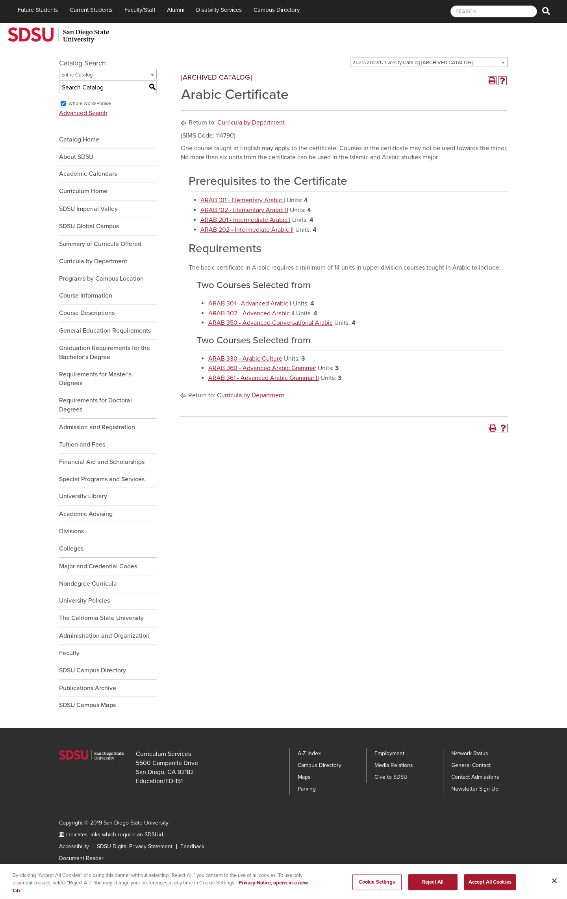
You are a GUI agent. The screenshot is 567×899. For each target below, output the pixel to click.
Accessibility (74, 846)
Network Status (469, 753)
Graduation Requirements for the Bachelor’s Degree (104, 352)
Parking (307, 788)
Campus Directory (277, 9)
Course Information (85, 296)
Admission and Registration (97, 427)
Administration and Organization (104, 636)
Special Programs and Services (102, 479)
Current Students (91, 9)
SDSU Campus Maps (87, 705)
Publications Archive (87, 688)
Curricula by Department (93, 261)
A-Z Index (309, 753)
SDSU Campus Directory (92, 670)
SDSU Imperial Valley (88, 209)
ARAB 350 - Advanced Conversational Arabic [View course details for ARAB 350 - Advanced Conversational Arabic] (270, 323)
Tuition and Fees (82, 445)
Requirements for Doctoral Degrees (95, 404)
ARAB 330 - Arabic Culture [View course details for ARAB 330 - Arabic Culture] (245, 359)
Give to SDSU (391, 777)
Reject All (432, 884)
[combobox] (429, 62)
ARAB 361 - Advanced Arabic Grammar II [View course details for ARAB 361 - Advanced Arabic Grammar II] (263, 378)
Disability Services (219, 9)
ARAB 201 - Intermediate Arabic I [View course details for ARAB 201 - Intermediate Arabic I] (245, 220)
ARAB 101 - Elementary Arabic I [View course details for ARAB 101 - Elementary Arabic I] (242, 200)
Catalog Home (79, 139)
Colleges (71, 549)
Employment (389, 753)
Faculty (69, 653)
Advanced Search (83, 113)
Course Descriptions (87, 313)
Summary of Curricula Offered (100, 244)
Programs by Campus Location (101, 279)
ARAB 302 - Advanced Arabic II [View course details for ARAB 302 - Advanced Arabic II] (251, 313)
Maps (304, 777)
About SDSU (76, 157)
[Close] (554, 882)
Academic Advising (86, 514)
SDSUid (154, 834)
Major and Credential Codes (98, 566)
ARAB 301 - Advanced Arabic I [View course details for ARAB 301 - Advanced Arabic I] (249, 303)
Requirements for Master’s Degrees (95, 378)
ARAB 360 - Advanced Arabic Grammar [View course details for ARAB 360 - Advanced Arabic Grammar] (262, 368)
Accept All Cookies (490, 884)
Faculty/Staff (139, 9)
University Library (83, 496)
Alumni (175, 9)
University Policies (84, 601)
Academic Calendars (88, 174)
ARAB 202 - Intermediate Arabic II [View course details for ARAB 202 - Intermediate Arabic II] (247, 230)
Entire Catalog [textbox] (77, 75)
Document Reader (81, 858)
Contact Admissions (475, 777)
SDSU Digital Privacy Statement (134, 846)
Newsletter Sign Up (474, 788)
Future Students (38, 9)
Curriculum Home (83, 191)
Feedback (192, 846)
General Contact (471, 765)
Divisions (71, 531)
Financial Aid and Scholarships (102, 462)
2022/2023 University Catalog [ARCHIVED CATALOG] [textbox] (412, 63)
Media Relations (393, 765)
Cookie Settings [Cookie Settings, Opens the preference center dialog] (377, 884)
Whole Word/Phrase (90, 103)
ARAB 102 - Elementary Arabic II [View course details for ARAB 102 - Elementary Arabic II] (244, 210)
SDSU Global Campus (89, 226)
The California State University (101, 618)
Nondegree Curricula (88, 584)
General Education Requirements (105, 331)
